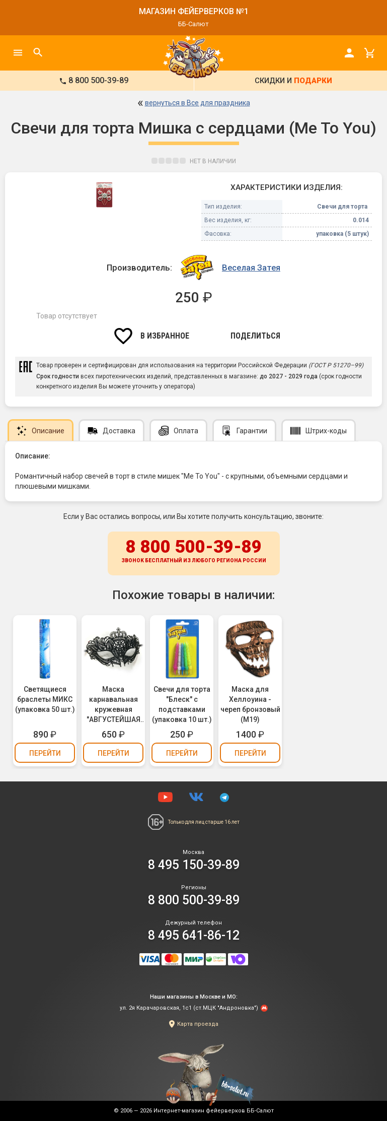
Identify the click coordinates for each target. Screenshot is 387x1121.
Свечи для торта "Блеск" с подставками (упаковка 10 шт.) (182, 704)
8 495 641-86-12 (194, 935)
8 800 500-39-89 (193, 552)
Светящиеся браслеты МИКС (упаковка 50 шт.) (45, 699)
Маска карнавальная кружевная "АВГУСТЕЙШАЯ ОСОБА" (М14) (113, 704)
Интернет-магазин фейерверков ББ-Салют (213, 1110)
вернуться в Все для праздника (197, 103)
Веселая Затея (251, 267)
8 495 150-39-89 (194, 865)
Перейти (45, 753)
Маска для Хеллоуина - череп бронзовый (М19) (250, 704)
